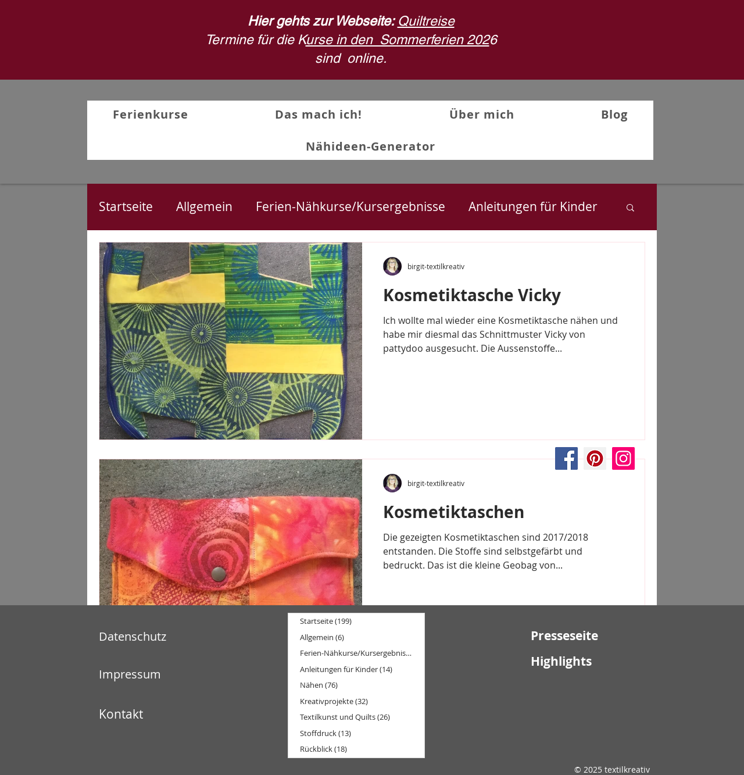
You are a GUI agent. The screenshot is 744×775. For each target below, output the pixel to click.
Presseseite (564, 635)
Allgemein (204, 206)
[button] (630, 208)
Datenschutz (132, 636)
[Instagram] (623, 458)
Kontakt (121, 714)
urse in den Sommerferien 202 (397, 39)
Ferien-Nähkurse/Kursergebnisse (350, 206)
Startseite (126, 206)
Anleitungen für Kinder (533, 206)
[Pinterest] (595, 458)
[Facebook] (566, 458)
